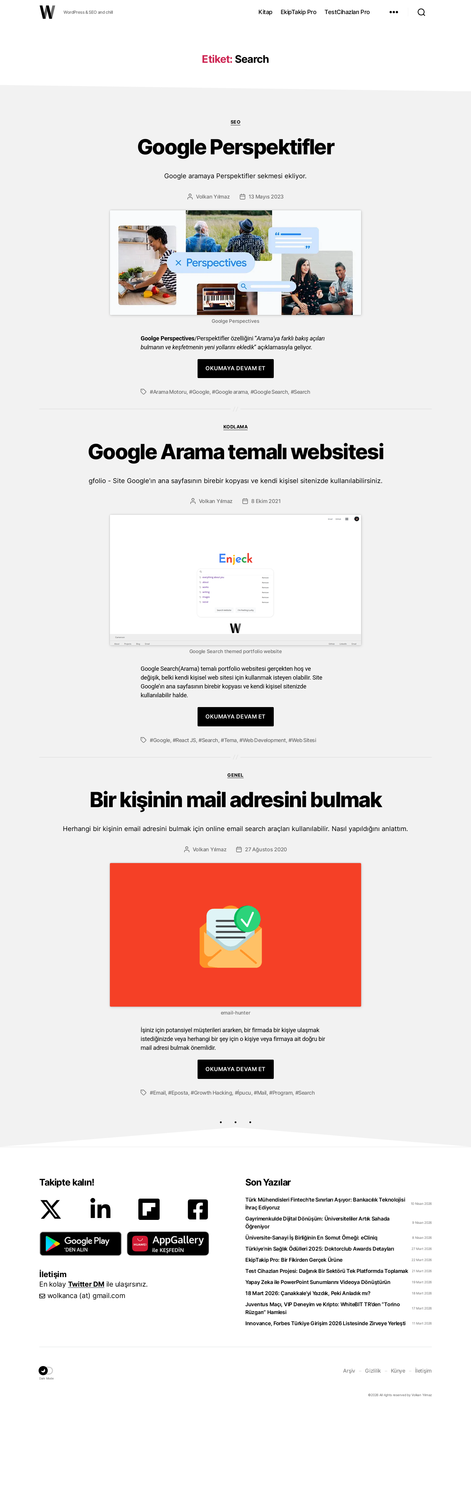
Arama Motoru (170, 490)
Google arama (231, 490)
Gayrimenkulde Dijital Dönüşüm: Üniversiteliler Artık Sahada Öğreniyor (317, 1320)
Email (159, 1190)
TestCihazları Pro (347, 12)
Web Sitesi (304, 838)
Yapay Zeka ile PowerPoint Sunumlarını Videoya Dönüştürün (318, 1380)
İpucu (244, 1190)
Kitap (265, 12)
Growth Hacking (213, 1190)
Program (282, 1190)
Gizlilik (373, 1468)
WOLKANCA (47, 12)
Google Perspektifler (235, 255)
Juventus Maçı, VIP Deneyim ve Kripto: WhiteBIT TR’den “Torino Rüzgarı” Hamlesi (322, 1406)
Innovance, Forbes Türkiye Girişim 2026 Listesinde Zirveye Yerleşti (325, 1421)
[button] (80, 1342)
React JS (186, 838)
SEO (236, 220)
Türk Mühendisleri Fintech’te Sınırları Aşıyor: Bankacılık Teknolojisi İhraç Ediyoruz (325, 1301)
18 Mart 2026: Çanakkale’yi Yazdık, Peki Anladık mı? (307, 1391)
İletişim (423, 1468)
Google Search (270, 490)
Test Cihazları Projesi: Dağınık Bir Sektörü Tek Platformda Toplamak (326, 1369)
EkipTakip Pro (299, 12)
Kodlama (235, 525)
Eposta (179, 1190)
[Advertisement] (235, 76)
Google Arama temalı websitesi (235, 560)
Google (200, 490)
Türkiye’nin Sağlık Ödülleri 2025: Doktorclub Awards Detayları (319, 1346)
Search (302, 490)
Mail (262, 1190)
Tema (230, 838)
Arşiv (349, 1468)
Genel (235, 873)
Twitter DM (86, 1382)
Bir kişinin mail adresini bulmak (235, 908)
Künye (398, 1468)
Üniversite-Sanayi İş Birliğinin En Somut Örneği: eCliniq (311, 1335)
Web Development (264, 838)
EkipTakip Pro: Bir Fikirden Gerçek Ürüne (293, 1358)
